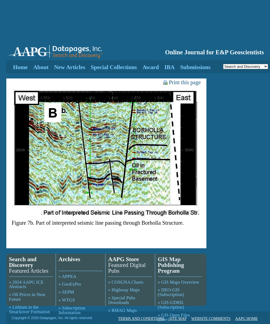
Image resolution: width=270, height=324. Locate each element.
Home (20, 67)
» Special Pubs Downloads (121, 300)
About (41, 67)
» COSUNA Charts (126, 282)
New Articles (69, 67)
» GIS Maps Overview (178, 282)
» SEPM (66, 292)
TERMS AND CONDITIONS (141, 319)
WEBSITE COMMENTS (211, 319)
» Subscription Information (72, 310)
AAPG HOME (246, 319)
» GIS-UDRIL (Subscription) (171, 305)
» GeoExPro (70, 284)
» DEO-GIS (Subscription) (171, 292)
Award (150, 67)
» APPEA (67, 276)
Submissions (195, 67)
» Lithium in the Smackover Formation (29, 309)
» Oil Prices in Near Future (27, 297)
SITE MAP (177, 319)
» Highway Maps (124, 289)
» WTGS (67, 300)
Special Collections (114, 67)
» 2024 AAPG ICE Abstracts (26, 284)
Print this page (182, 82)
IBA (169, 67)
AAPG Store (123, 259)
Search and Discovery (23, 262)
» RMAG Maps (122, 310)
